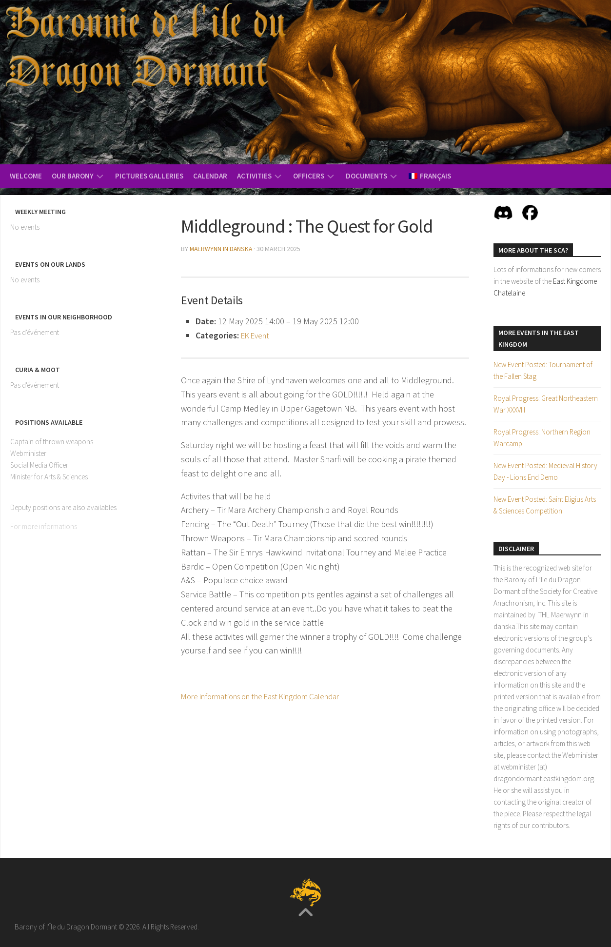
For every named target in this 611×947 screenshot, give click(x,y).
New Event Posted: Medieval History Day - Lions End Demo (545, 471)
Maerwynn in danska (222, 248)
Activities (254, 175)
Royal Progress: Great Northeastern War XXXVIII (545, 404)
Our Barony (73, 175)
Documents (366, 175)
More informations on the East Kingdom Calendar (270, 695)
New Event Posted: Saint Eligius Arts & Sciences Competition (544, 504)
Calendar (210, 175)
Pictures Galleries (149, 175)
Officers (308, 175)
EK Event (257, 334)
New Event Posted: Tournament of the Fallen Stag (542, 370)
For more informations (43, 526)
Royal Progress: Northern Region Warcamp (542, 437)
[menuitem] (430, 176)
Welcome (26, 175)
